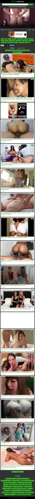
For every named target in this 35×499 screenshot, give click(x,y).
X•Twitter (7, 45)
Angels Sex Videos (7, 488)
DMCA (17, 497)
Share (2, 45)
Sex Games (3, 42)
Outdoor (14, 38)
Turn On (26, 42)
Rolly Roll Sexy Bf (16, 480)
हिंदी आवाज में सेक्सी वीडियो (17, 490)
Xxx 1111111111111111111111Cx (19, 488)
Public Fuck (24, 40)
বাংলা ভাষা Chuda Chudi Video (27, 480)
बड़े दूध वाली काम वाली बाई (11, 478)
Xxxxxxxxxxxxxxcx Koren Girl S (18, 492)
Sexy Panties (18, 40)
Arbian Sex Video (28, 486)
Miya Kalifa (30, 488)
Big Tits (2, 38)
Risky (6, 40)
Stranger (26, 38)
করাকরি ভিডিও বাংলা (14, 484)
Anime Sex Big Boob (17, 52)
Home (10, 497)
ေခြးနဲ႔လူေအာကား (6, 492)
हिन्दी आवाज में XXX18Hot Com (23, 478)
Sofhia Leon (6, 484)
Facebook (12, 45)
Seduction (31, 38)
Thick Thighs (10, 42)
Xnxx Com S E (7, 490)
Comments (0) (21, 48)
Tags (14, 497)
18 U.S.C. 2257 (22, 497)
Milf (6, 38)
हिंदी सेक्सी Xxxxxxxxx (7, 486)
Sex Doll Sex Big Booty (11, 50)
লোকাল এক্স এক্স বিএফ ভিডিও (25, 484)
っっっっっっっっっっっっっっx (24, 494)
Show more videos (17, 471)
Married (2, 40)
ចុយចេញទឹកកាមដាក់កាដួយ (6, 480)
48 (32, 29)
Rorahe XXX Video (27, 490)
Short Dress (31, 40)
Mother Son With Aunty (18, 486)
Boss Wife (21, 42)
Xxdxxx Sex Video (29, 492)
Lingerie (9, 38)
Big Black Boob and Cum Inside (25, 482)
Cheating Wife (20, 38)
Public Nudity (11, 40)
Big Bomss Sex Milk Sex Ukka (23, 50)
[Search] (15, 4)
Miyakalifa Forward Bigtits (9, 494)
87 (29, 29)
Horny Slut (16, 42)
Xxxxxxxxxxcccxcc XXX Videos (10, 482)
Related (12, 48)
